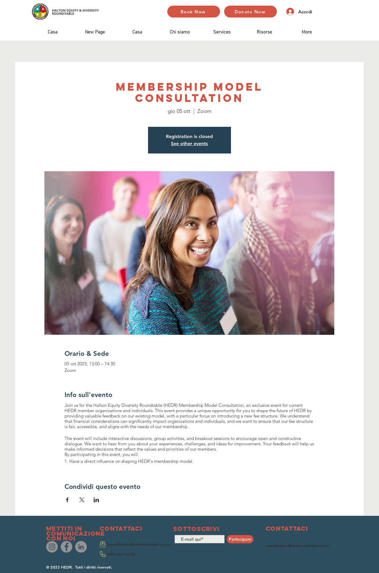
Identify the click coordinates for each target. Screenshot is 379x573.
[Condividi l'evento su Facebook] (67, 499)
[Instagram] (52, 547)
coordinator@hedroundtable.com (139, 544)
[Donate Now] (250, 11)
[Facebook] (66, 547)
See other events (189, 143)
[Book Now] (193, 11)
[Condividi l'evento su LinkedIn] (96, 499)
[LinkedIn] (81, 547)
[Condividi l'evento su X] (82, 499)
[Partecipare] (240, 539)
